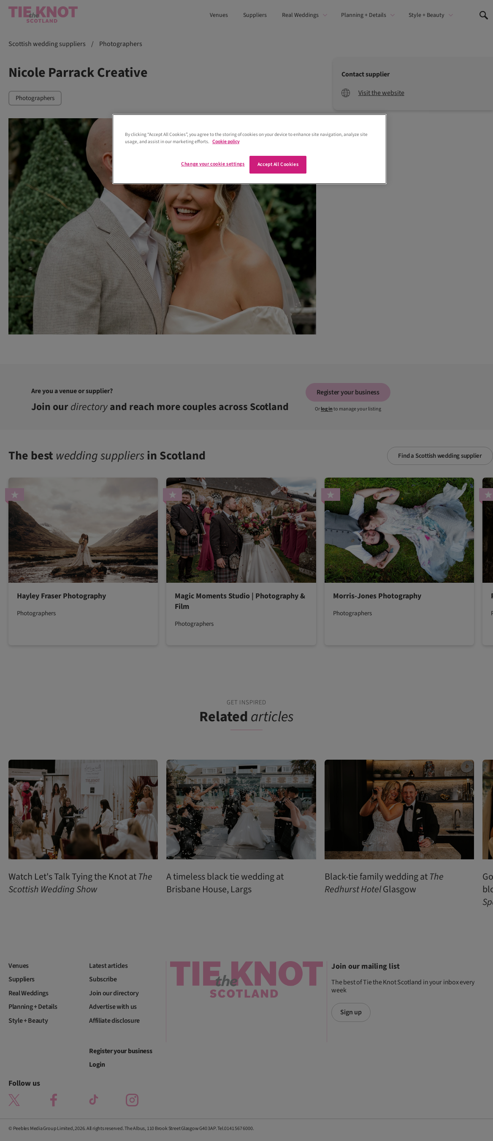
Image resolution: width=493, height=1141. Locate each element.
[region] (249, 149)
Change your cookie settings (212, 164)
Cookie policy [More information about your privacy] (225, 141)
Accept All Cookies (277, 164)
